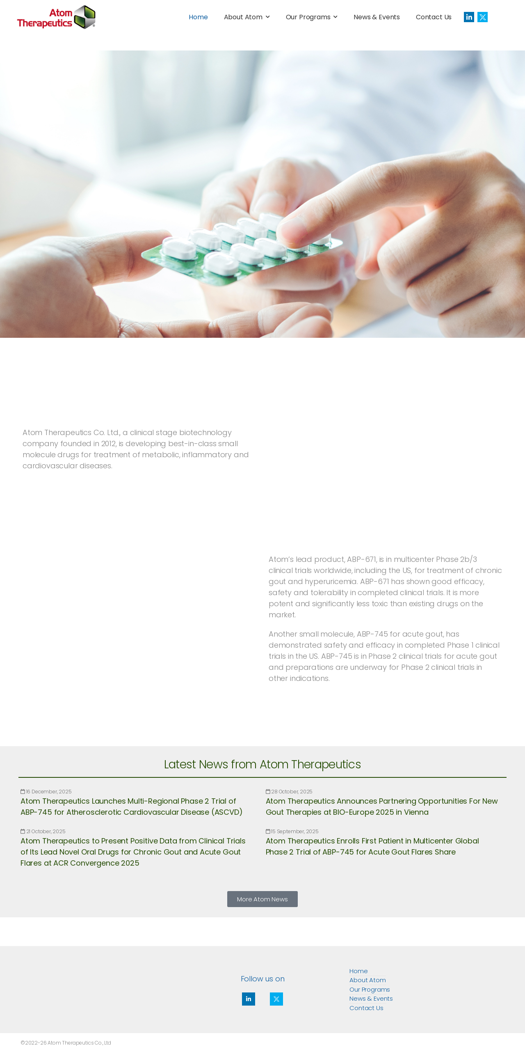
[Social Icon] (469, 17)
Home (198, 17)
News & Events (377, 17)
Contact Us (434, 17)
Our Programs (308, 17)
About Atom (243, 17)
